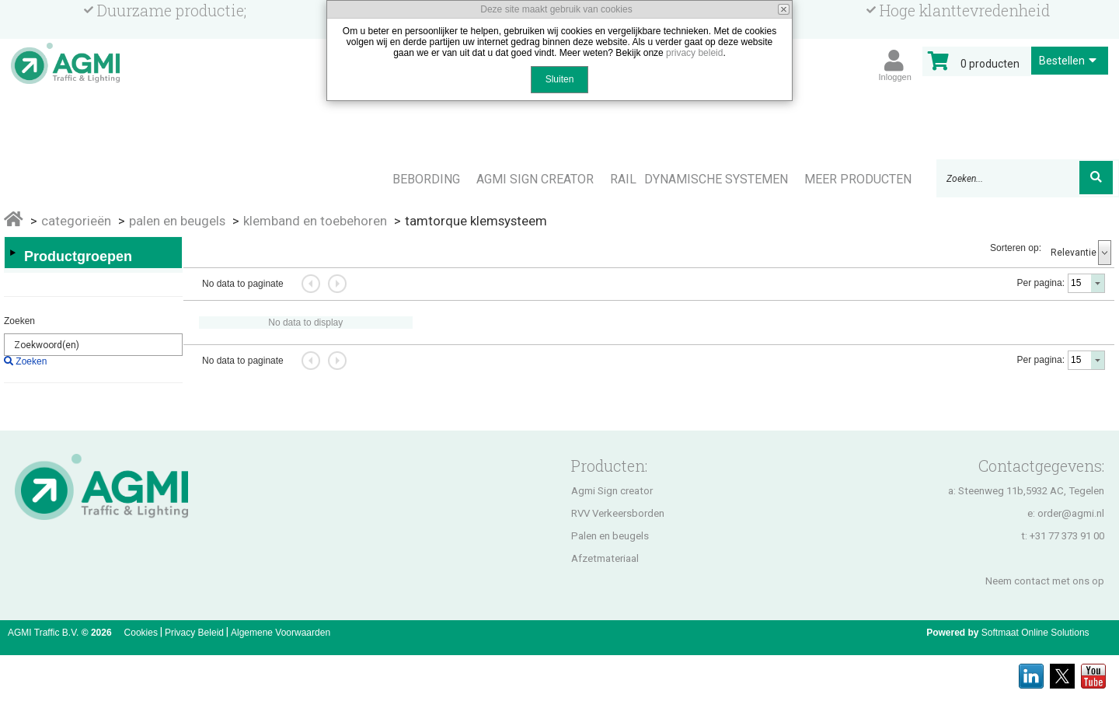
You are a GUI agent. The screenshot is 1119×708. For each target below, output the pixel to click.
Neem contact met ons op (1044, 581)
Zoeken (19, 321)
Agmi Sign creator (612, 491)
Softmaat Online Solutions (1035, 632)
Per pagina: (1041, 282)
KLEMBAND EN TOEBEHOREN (315, 220)
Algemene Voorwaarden (280, 632)
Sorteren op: (1015, 247)
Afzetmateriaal (605, 558)
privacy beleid (694, 52)
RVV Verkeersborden (617, 513)
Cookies (141, 632)
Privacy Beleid (194, 632)
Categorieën (76, 220)
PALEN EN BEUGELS (177, 220)
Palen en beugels (610, 536)
